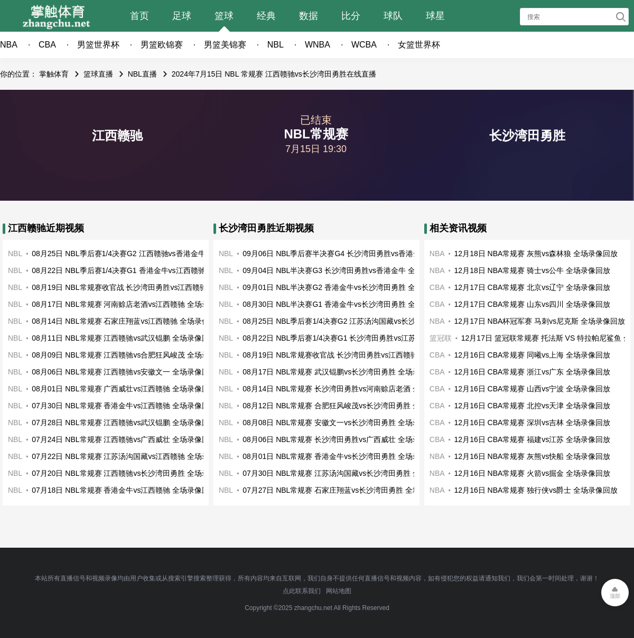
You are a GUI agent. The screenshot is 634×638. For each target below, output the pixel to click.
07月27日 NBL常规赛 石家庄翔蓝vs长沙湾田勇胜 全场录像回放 (346, 490)
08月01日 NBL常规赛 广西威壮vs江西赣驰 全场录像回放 (124, 388)
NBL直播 (142, 74)
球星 (435, 16)
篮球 (224, 16)
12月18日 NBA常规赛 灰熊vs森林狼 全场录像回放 (536, 253)
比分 (350, 16)
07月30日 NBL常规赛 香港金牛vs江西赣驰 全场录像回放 (124, 405)
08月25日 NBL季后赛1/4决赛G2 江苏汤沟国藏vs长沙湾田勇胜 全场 (352, 321)
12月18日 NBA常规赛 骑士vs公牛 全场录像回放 (532, 270)
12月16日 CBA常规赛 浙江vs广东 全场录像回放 (532, 372)
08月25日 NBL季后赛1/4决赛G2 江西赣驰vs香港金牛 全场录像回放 (141, 253)
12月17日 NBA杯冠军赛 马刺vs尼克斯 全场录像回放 (540, 321)
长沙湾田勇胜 (527, 135)
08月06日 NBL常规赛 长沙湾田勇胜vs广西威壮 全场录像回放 (342, 439)
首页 (139, 16)
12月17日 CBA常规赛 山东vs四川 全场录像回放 (532, 304)
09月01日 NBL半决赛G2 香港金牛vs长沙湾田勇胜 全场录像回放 (347, 287)
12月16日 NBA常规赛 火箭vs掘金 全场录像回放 (532, 473)
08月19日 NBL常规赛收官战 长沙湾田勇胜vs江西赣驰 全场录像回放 (143, 287)
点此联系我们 (302, 591)
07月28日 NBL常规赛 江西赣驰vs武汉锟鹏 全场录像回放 (124, 422)
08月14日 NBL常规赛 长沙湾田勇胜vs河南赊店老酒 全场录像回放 (350, 388)
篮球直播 (98, 74)
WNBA (317, 44)
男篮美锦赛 (225, 44)
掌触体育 (54, 74)
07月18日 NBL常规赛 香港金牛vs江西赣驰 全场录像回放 (124, 490)
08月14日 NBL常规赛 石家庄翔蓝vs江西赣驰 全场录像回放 (128, 321)
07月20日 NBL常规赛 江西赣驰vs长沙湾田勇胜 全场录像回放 (131, 473)
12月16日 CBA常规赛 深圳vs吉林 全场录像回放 (532, 422)
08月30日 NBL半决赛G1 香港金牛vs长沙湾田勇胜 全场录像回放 (347, 304)
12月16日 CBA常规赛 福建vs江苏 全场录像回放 (532, 439)
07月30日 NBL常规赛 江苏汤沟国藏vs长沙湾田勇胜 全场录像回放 (350, 473)
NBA (8, 44)
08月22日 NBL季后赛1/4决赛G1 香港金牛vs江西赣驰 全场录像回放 (141, 270)
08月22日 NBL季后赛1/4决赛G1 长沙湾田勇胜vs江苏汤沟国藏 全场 (352, 338)
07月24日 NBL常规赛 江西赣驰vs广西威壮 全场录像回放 (124, 439)
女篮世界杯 (419, 44)
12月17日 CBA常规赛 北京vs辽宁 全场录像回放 (532, 287)
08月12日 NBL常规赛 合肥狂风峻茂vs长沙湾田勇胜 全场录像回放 (350, 405)
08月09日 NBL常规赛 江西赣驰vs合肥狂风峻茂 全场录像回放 (131, 355)
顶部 (615, 596)
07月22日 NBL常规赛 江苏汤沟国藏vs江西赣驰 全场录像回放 (131, 456)
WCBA (364, 44)
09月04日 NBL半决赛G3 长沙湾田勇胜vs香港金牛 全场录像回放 (347, 270)
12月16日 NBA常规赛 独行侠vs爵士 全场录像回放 (536, 490)
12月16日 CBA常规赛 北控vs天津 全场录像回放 (532, 405)
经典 (266, 16)
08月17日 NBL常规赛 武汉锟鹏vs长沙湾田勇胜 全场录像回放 (342, 372)
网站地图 (338, 591)
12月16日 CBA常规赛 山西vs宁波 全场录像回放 (532, 388)
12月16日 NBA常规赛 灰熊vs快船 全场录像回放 (532, 456)
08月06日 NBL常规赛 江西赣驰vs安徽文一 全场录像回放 (124, 372)
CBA (47, 44)
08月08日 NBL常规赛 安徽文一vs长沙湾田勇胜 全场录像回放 (342, 422)
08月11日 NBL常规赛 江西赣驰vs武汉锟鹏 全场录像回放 (124, 338)
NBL (275, 44)
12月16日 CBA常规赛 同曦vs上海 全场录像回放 (532, 355)
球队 (393, 16)
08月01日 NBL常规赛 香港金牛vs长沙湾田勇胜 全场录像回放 (342, 456)
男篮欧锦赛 (162, 44)
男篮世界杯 (98, 44)
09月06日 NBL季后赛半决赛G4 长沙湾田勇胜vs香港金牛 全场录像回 (355, 253)
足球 (181, 16)
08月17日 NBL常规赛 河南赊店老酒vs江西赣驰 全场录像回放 (131, 304)
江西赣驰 (117, 135)
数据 (308, 16)
